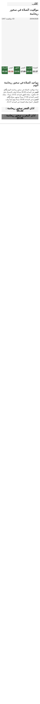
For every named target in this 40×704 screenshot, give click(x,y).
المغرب (34, 4)
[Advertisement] (20, 43)
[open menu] (36, 4)
